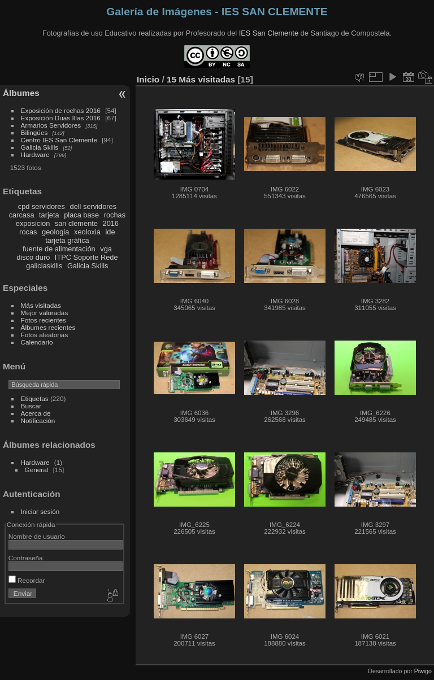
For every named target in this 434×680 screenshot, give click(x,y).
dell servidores (93, 206)
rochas (114, 215)
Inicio (148, 79)
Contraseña (25, 557)
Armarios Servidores (51, 125)
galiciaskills (44, 265)
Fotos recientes (43, 320)
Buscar (31, 405)
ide (110, 232)
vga (106, 249)
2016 (111, 223)
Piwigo (423, 671)
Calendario (37, 342)
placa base (81, 215)
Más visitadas (41, 305)
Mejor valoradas (44, 312)
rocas (28, 232)
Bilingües (34, 132)
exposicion (33, 223)
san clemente (76, 223)
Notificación (38, 420)
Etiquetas (35, 398)
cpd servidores (41, 206)
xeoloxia (87, 232)
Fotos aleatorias (44, 334)
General (37, 469)
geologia (55, 232)
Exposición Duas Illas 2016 (61, 117)
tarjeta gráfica (67, 240)
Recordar (26, 580)
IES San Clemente (268, 33)
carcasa (21, 215)
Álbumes (21, 93)
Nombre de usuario (36, 536)
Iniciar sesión (40, 511)
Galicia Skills (40, 147)
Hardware (35, 154)
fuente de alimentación (59, 249)
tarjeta (49, 215)
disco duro (33, 257)
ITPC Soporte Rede (86, 257)
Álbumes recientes (48, 327)
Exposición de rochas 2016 (61, 110)
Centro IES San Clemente (59, 139)
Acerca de (36, 413)
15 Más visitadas (201, 79)
